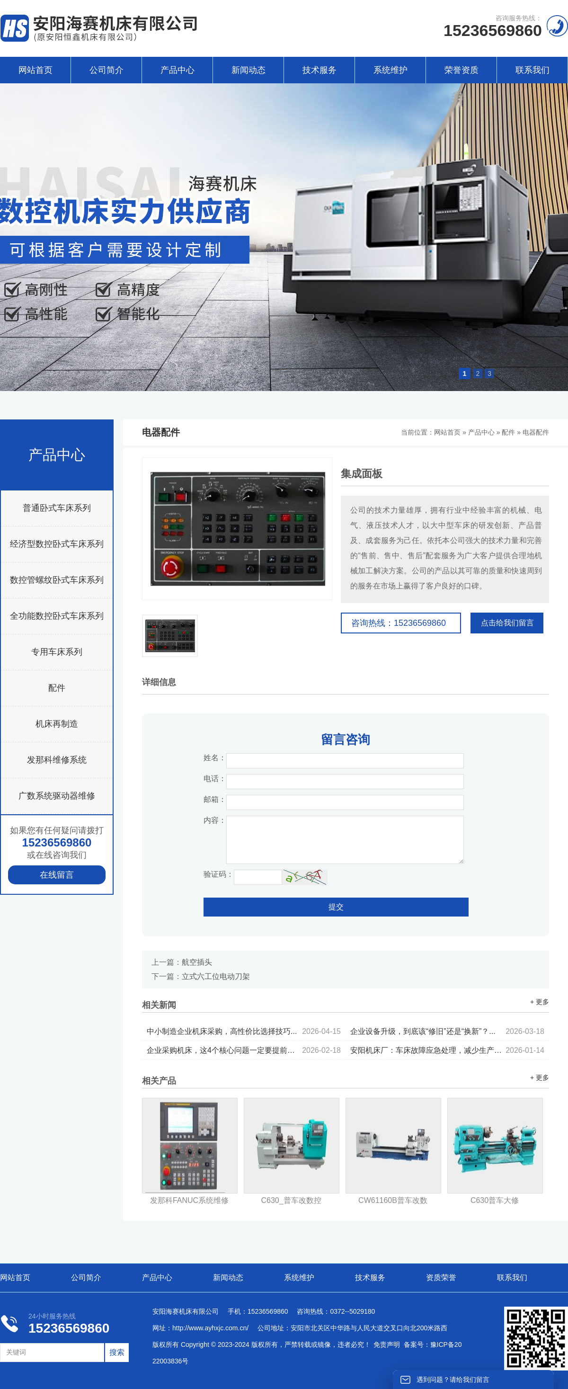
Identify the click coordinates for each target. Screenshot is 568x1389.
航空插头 (197, 962)
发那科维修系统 (57, 760)
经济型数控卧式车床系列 (57, 544)
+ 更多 (539, 1002)
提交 (336, 907)
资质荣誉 (441, 1277)
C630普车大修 (494, 1200)
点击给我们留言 (507, 623)
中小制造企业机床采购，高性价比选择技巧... (244, 1031)
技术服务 (319, 70)
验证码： (219, 874)
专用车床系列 (56, 652)
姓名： (215, 758)
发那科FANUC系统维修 (189, 1200)
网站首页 (35, 70)
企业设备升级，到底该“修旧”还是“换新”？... (447, 1031)
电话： (215, 779)
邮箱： (215, 799)
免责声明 (386, 1344)
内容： (215, 820)
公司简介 (106, 70)
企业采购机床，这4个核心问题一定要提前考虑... (244, 1050)
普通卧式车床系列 (57, 508)
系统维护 (390, 70)
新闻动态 (248, 70)
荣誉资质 (461, 70)
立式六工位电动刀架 (216, 976)
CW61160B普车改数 (392, 1200)
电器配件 (536, 432)
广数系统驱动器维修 (56, 796)
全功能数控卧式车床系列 (57, 616)
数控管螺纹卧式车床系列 (57, 580)
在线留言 (57, 875)
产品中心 (177, 70)
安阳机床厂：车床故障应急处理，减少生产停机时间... (447, 1050)
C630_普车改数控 (291, 1200)
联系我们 (532, 70)
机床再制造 (57, 724)
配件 (56, 688)
